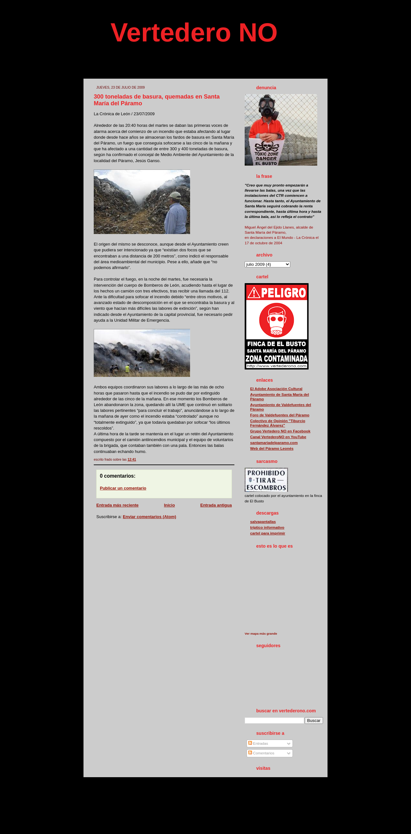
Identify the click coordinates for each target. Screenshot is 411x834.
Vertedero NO (194, 32)
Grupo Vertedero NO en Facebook (280, 431)
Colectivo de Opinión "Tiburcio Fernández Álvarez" (277, 423)
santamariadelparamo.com (274, 442)
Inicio (169, 505)
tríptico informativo (267, 527)
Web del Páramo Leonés (271, 448)
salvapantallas (263, 521)
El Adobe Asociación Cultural (276, 389)
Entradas (258, 743)
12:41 (131, 459)
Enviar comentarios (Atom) (149, 516)
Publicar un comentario (123, 488)
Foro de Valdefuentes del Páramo (279, 415)
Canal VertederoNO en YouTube (278, 437)
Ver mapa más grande (261, 633)
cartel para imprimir (267, 533)
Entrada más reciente (117, 505)
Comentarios (261, 753)
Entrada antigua (216, 505)
